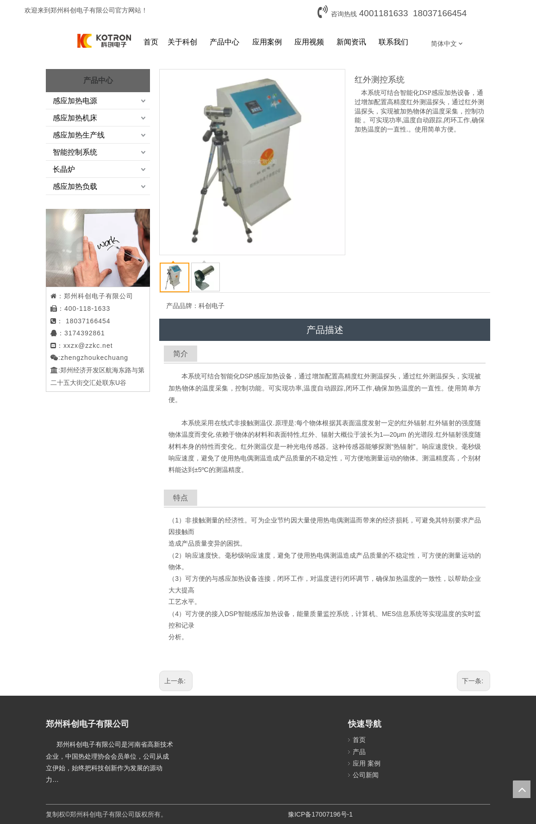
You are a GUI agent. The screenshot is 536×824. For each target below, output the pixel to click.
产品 (359, 751)
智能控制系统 (75, 152)
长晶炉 (64, 169)
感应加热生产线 (79, 135)
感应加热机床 (75, 118)
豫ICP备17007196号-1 (320, 814)
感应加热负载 (75, 186)
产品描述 (324, 330)
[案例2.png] (110, 248)
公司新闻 (366, 775)
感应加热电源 (75, 101)
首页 (359, 739)
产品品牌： (182, 305)
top (521, 789)
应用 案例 (366, 763)
